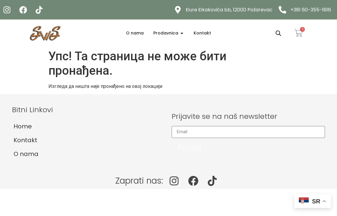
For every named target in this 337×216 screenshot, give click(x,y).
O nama (26, 154)
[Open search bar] (278, 33)
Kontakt (25, 140)
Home (23, 126)
